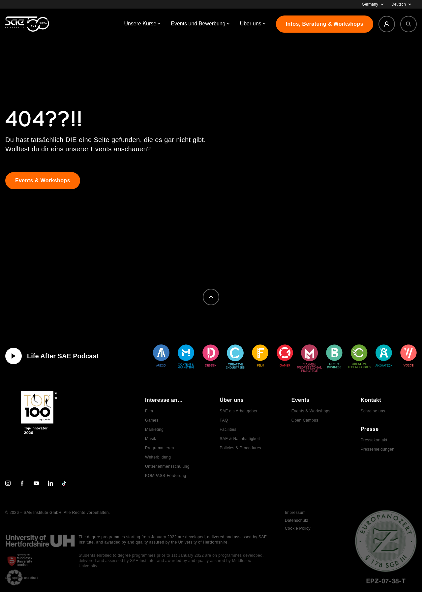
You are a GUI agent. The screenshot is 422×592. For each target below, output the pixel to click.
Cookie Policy (298, 528)
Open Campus (304, 420)
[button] (14, 577)
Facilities (228, 429)
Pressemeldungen (378, 449)
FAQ (224, 420)
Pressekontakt (374, 440)
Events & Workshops (310, 411)
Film (149, 411)
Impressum (295, 512)
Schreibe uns (373, 411)
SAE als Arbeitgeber (238, 411)
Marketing (154, 429)
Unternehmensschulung (167, 466)
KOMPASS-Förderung (165, 475)
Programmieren (159, 448)
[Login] (386, 24)
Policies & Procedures (240, 448)
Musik (150, 438)
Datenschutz (296, 520)
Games (152, 420)
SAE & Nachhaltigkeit (240, 438)
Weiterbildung (158, 457)
